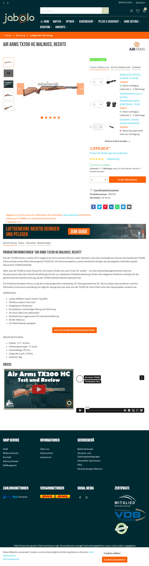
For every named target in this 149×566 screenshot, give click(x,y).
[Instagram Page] (8, 2)
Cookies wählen (112, 553)
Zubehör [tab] (136, 67)
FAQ (79, 464)
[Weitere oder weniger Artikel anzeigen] (118, 141)
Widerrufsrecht (10, 453)
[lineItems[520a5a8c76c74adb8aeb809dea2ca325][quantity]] (98, 82)
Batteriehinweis (85, 448)
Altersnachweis (70, 214)
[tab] (10, 243)
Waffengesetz (10, 465)
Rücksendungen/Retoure (89, 468)
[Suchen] (105, 10)
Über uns (44, 448)
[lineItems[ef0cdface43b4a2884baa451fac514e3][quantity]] (98, 104)
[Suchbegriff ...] (71, 10)
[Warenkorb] (144, 11)
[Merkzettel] (138, 11)
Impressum (45, 457)
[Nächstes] (81, 89)
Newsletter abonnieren (89, 460)
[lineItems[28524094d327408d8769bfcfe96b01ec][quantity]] (98, 127)
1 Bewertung (112, 158)
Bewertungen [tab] (44, 242)
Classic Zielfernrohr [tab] (99, 67)
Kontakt (7, 457)
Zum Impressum (11, 559)
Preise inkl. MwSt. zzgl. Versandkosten (109, 153)
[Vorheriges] (19, 89)
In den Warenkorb (127, 179)
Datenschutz (46, 453)
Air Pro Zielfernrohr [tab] (121, 67)
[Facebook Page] (4, 2)
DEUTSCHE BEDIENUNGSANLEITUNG (74, 330)
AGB (5, 448)
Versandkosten (67, 545)
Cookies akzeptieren (114, 559)
